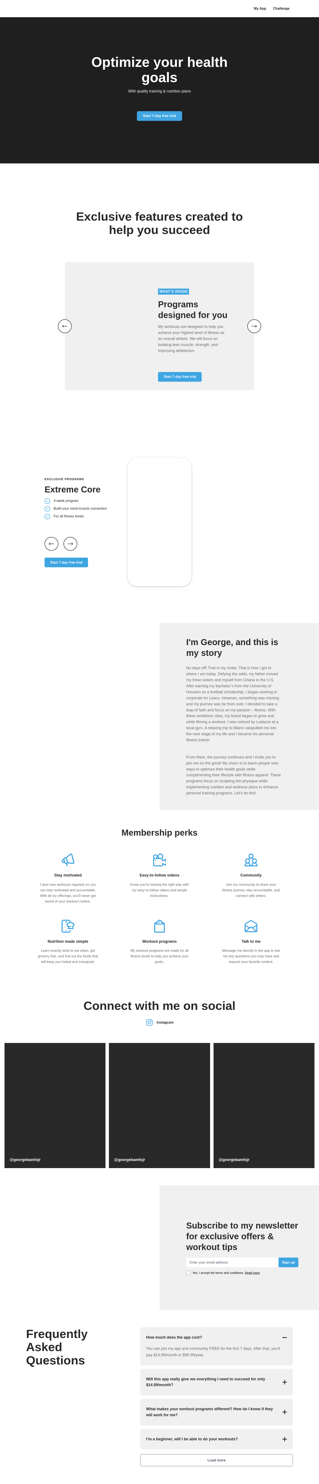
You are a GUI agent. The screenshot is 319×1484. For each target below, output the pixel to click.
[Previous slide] (51, 534)
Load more (216, 1460)
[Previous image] (65, 321)
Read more (253, 1263)
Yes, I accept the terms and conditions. (226, 1263)
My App (260, 8)
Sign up (288, 1253)
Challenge (281, 8)
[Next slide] (70, 534)
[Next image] (254, 321)
